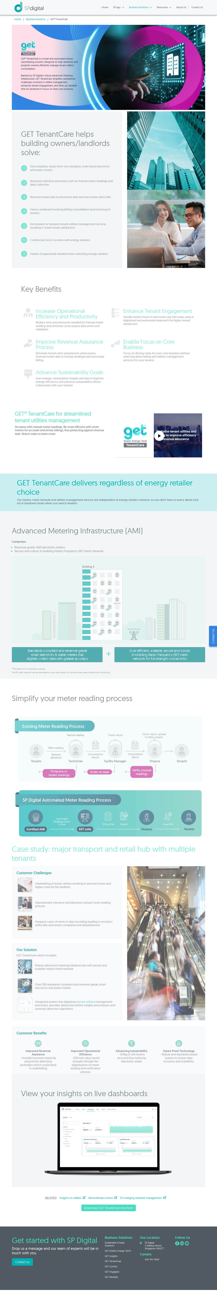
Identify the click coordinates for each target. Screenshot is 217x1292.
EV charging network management (143, 1198)
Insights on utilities (72, 1198)
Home (105, 7)
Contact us (22, 1262)
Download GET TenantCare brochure (108, 1208)
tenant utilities (86, 1012)
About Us (181, 7)
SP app (118, 7)
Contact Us (197, 7)
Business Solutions (140, 7)
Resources (164, 7)
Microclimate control (102, 1198)
